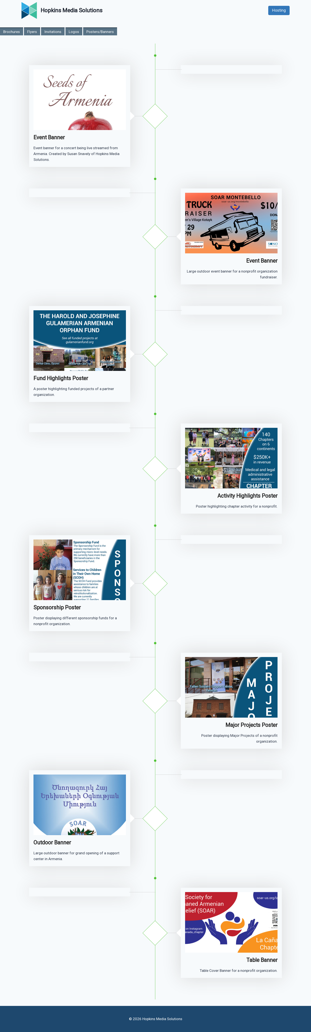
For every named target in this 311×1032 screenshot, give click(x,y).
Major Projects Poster (251, 725)
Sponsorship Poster (57, 607)
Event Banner (49, 137)
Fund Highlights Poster (60, 378)
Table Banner (262, 960)
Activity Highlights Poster (247, 496)
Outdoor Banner (52, 842)
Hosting (279, 10)
